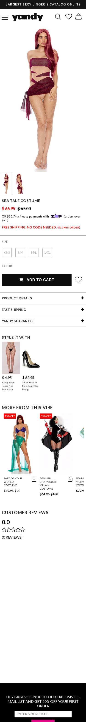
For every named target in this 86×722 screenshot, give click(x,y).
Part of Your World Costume (13, 482)
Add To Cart (36, 280)
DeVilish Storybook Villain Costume (48, 483)
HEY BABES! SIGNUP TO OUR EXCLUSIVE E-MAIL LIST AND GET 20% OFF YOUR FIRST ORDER (43, 701)
